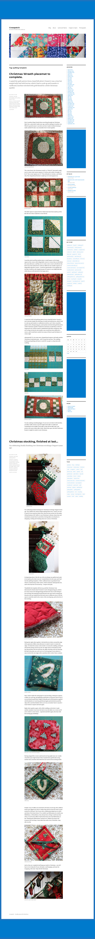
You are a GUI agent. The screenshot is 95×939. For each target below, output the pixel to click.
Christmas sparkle (16, 100)
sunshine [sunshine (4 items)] (69, 283)
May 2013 (70, 113)
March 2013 (70, 115)
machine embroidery (80, 480)
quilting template (16, 105)
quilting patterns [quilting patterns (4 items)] (80, 276)
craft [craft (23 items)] (75, 249)
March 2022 (70, 69)
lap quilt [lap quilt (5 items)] (69, 258)
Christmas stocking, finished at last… (33, 441)
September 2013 (71, 107)
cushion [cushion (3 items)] (69, 251)
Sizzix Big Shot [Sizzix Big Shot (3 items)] (76, 281)
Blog (50, 27)
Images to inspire (73, 27)
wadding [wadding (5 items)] (69, 285)
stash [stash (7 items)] (82, 281)
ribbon (15, 466)
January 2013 (70, 118)
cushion (77, 469)
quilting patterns (70, 491)
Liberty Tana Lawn (71, 480)
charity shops (76, 467)
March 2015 (70, 88)
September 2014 (71, 94)
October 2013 (70, 106)
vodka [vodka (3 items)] (80, 283)
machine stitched (70, 482)
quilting (73, 487)
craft (14, 96)
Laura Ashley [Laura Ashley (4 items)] (76, 258)
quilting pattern (12, 457)
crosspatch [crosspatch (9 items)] (81, 249)
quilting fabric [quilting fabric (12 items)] (78, 274)
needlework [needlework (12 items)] (70, 269)
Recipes (69, 410)
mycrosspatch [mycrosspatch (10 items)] (80, 267)
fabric (74, 471)
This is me (70, 411)
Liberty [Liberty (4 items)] (69, 260)
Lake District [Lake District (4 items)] (78, 256)
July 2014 (69, 96)
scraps (68, 494)
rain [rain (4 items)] (68, 278)
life (16, 96)
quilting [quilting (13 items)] (80, 272)
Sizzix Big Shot (78, 494)
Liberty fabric (70, 478)
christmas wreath (12, 102)
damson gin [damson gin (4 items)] (80, 251)
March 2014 (70, 100)
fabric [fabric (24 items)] (69, 254)
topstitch (16, 467)
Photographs (82, 27)
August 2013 (70, 109)
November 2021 (71, 72)
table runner (14, 107)
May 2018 (70, 78)
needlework (69, 485)
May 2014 (70, 98)
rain (76, 491)
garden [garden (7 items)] (74, 254)
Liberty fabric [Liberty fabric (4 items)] (75, 260)
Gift (82, 471)
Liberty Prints (76, 478)
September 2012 (71, 123)
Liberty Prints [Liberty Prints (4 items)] (70, 263)
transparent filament (13, 469)
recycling (80, 491)
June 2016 (70, 83)
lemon (75, 476)
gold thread (15, 460)
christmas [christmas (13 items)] (70, 249)
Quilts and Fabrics (62, 27)
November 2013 (71, 104)
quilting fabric (70, 489)
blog (73, 464)
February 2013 (71, 117)
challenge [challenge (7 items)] (80, 245)
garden (78, 471)
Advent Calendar (71, 184)
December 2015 (71, 84)
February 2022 (71, 71)
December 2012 (71, 119)
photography (12, 97)
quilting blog (79, 487)
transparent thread (13, 470)
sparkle (15, 106)
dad (81, 469)
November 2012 (71, 121)
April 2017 (70, 80)
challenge (77, 464)
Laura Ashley (69, 476)
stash (84, 494)
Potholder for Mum (72, 190)
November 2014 (71, 92)
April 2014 (70, 99)
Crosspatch (14, 28)
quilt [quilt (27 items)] (69, 272)
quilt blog (69, 487)
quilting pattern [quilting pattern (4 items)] (71, 276)
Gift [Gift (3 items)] (79, 254)
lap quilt (81, 473)
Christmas (11, 96)
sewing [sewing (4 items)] (69, 281)
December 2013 (71, 103)
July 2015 (69, 87)
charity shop (69, 467)
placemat (15, 103)
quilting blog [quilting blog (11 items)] (70, 274)
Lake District (76, 473)
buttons (10, 100)
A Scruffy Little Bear (72, 187)
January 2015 (70, 91)
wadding (81, 496)
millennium (15, 463)
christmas (11, 459)
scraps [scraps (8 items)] (79, 278)
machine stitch (12, 462)
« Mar (68, 353)
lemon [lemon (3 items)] (82, 258)
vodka (76, 496)
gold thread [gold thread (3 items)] (70, 256)
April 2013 (70, 114)
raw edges (11, 466)
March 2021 (70, 75)
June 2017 (70, 79)
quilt (16, 97)
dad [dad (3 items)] (74, 251)
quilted (10, 464)
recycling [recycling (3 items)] (73, 278)
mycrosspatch (79, 482)
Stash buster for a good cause (74, 176)
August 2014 (70, 95)
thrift (14, 99)
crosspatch (72, 469)
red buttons (11, 106)
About (54, 27)
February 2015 (71, 90)
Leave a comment (13, 472)
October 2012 (70, 122)
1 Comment (11, 109)
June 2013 (70, 111)
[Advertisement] (38, 9)
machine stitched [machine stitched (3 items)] (71, 267)
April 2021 (70, 73)
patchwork (76, 485)
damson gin (69, 471)
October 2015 (70, 86)
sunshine (69, 496)
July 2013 (69, 110)
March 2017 (70, 82)
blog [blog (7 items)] (74, 245)
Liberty (78, 476)
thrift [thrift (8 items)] (74, 283)
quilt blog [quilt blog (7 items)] (74, 272)
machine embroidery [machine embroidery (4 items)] (72, 265)
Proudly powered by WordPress (21, 914)
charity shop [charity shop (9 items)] (70, 247)
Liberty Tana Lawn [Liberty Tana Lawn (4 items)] (79, 263)
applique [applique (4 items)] (69, 245)
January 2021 (70, 76)
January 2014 (70, 102)
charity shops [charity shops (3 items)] (78, 247)
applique (69, 464)
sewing (72, 494)
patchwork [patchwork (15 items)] (78, 269)
